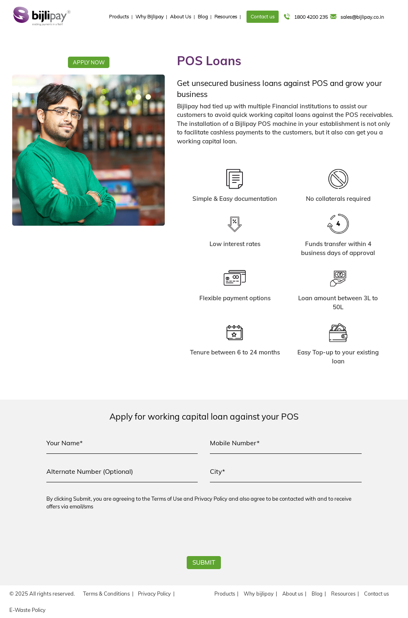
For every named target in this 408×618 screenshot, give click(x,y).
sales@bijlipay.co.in (357, 16)
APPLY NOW (89, 62)
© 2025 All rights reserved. (42, 593)
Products (119, 16)
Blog (203, 16)
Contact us (263, 16)
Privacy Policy (154, 593)
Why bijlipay (259, 593)
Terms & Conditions (106, 593)
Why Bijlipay (149, 16)
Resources (225, 16)
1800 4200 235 (306, 16)
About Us (180, 16)
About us (292, 593)
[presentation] (108, 536)
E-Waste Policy (27, 610)
